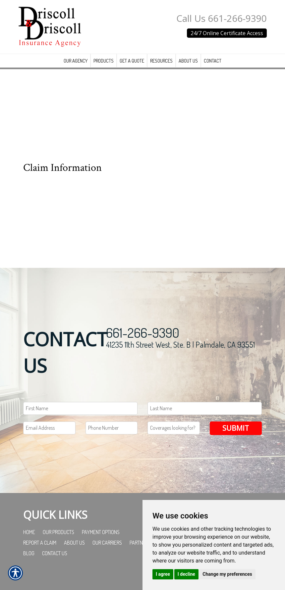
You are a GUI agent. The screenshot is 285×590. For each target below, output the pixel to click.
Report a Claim (39, 550)
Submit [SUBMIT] (235, 436)
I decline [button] (186, 574)
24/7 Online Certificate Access (227, 33)
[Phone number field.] (112, 435)
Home (29, 540)
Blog (28, 561)
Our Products (58, 540)
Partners (140, 550)
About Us (74, 550)
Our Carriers (107, 550)
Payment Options (101, 540)
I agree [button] (163, 574)
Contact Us (54, 561)
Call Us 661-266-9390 (221, 18)
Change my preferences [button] (227, 574)
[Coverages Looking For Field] (173, 435)
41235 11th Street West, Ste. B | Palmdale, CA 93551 (180, 352)
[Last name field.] (204, 416)
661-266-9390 (142, 340)
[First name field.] (80, 416)
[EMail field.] (49, 435)
